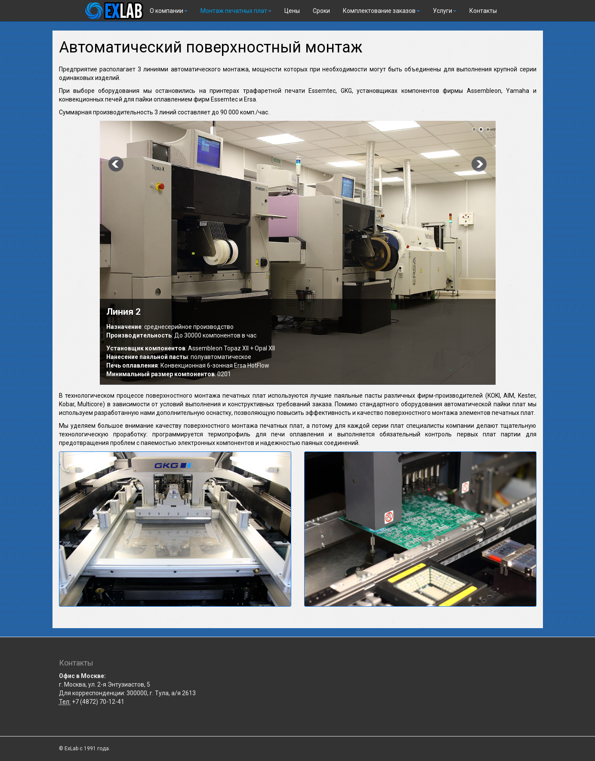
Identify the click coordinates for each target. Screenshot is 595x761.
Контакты (483, 10)
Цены (292, 10)
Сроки (321, 10)
